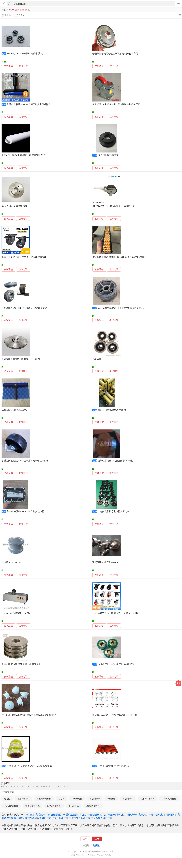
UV (55, 787)
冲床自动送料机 (147, 798)
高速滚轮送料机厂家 (79, 818)
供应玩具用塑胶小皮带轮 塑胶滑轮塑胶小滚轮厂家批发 (29, 715)
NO (37, 787)
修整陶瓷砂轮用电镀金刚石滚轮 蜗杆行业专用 (115, 53)
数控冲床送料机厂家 (152, 814)
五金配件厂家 (58, 814)
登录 (85, 838)
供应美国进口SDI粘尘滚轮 (14, 409)
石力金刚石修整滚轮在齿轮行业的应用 (21, 359)
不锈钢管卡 (95, 798)
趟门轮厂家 (32, 814)
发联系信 (8, 66)
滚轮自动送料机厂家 (101, 818)
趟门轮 (7, 798)
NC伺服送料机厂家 (41, 818)
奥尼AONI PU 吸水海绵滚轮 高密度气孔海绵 (23, 155)
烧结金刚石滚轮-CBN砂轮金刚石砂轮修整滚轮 (24, 308)
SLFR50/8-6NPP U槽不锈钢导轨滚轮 (25, 53)
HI (23, 787)
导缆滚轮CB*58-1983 (12, 562)
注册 (97, 838)
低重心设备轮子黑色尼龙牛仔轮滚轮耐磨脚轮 (24, 257)
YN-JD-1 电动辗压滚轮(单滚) (16, 613)
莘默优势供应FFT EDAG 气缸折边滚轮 (25, 511)
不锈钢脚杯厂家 (132, 814)
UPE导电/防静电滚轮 (108, 155)
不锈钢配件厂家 (171, 814)
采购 (178, 683)
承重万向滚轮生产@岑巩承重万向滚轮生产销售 (25, 460)
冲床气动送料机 (169, 798)
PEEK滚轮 (97, 359)
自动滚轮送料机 (54, 806)
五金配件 (111, 798)
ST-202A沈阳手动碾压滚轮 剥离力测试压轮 (113, 206)
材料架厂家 (8, 818)
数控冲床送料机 (44, 798)
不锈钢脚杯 (128, 798)
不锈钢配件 (77, 798)
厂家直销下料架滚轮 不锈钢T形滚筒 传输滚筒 (29, 766)
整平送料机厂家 (22, 818)
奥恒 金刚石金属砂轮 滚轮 (14, 206)
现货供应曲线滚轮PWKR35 (105, 562)
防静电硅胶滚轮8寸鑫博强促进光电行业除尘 (29, 104)
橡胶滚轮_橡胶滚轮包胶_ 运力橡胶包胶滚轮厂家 (116, 104)
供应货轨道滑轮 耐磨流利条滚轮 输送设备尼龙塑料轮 (118, 257)
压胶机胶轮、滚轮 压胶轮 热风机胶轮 (116, 664)
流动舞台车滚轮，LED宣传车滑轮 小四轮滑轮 (114, 715)
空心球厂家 (44, 814)
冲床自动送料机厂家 (96, 814)
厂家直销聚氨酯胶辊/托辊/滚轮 (113, 766)
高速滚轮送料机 (93, 806)
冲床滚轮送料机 (11, 806)
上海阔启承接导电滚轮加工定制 (113, 511)
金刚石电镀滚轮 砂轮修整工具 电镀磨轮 (21, 664)
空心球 (62, 798)
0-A (2, 787)
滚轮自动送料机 (32, 806)
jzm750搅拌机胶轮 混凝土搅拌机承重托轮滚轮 (121, 308)
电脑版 (96, 845)
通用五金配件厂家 (75, 814)
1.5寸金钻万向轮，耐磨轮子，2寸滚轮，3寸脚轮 (116, 613)
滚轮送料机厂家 (60, 818)
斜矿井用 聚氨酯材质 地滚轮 (112, 409)
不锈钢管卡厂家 (115, 814)
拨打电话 (23, 66)
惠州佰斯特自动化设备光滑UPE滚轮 (115, 460)
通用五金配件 (23, 798)
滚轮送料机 (74, 806)
